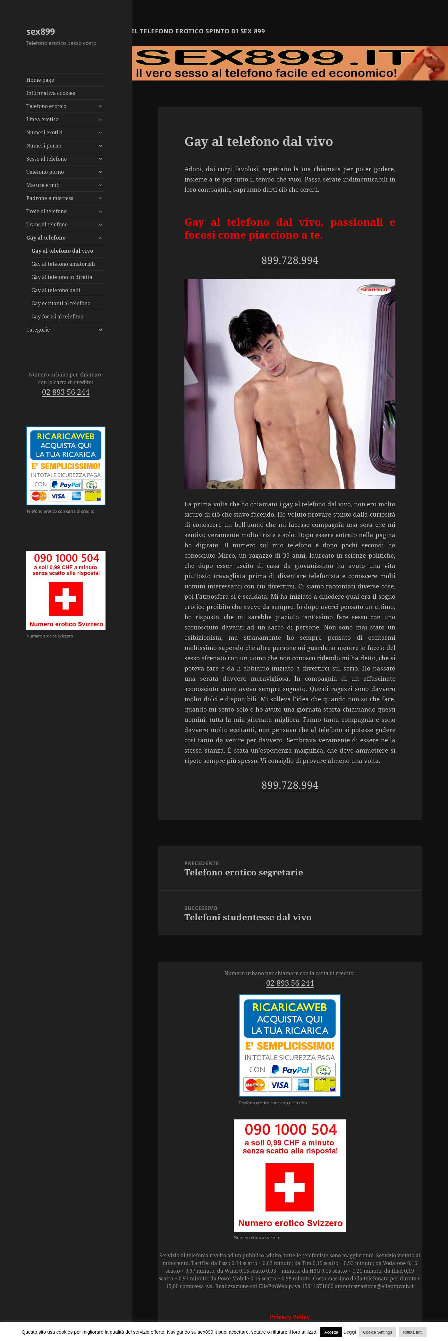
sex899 (40, 31)
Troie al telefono (46, 211)
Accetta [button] (331, 1332)
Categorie (38, 329)
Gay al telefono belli (55, 290)
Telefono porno (45, 171)
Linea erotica (42, 119)
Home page (40, 79)
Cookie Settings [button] (377, 1332)
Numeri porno (43, 145)
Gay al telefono (46, 237)
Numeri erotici (44, 132)
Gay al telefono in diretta (61, 277)
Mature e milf (43, 185)
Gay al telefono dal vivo (62, 250)
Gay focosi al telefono (57, 316)
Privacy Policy (290, 1317)
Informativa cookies (50, 93)
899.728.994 (289, 260)
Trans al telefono (47, 224)
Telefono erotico (46, 106)
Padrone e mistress (49, 198)
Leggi (349, 1332)
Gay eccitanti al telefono (60, 303)
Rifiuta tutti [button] (412, 1332)
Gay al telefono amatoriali (63, 263)
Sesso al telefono (46, 158)
